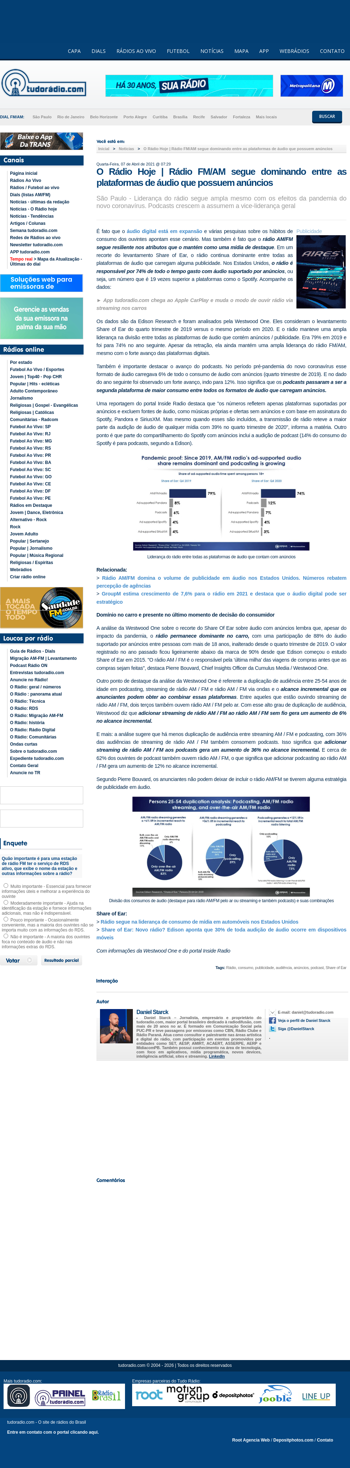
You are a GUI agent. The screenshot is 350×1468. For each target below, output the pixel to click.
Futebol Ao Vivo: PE (30, 498)
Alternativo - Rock (28, 519)
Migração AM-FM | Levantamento (43, 658)
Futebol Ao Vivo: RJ (30, 433)
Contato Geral (24, 765)
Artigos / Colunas (27, 223)
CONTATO (332, 51)
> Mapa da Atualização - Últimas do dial (46, 262)
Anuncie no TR (25, 772)
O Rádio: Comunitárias (33, 737)
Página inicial (24, 173)
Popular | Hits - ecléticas (35, 383)
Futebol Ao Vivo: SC (30, 469)
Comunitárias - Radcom (34, 419)
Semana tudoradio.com (34, 230)
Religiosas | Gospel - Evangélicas (44, 405)
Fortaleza (241, 117)
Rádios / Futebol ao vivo (34, 187)
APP (264, 51)
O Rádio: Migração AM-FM (36, 715)
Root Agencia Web (251, 1440)
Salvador (219, 117)
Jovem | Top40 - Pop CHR (36, 376)
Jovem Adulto (24, 534)
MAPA (241, 51)
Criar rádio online (27, 576)
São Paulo (41, 117)
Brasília (180, 117)
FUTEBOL (178, 51)
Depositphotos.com (293, 1440)
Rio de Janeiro (70, 117)
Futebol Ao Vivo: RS (30, 448)
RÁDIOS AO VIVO (136, 51)
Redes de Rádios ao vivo (35, 237)
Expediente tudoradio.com (37, 758)
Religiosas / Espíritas (31, 562)
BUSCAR (327, 116)
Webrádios (21, 569)
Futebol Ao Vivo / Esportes (37, 369)
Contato (325, 1440)
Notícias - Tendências (32, 216)
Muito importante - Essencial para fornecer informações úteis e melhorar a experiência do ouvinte (46, 891)
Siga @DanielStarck (296, 1029)
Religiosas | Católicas (32, 412)
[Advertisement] (221, 1117)
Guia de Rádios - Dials (32, 651)
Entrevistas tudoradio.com (37, 672)
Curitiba (160, 117)
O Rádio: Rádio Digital (32, 729)
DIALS (98, 51)
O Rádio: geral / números (35, 686)
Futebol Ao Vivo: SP (30, 426)
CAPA (74, 51)
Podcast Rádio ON (29, 665)
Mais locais (266, 117)
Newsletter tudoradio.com (36, 244)
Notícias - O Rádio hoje (33, 209)
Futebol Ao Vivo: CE (30, 483)
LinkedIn (217, 1056)
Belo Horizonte (104, 117)
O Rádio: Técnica (27, 701)
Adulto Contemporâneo (34, 391)
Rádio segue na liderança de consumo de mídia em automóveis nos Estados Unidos (200, 922)
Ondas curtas (24, 744)
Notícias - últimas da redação (39, 201)
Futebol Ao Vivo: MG (31, 441)
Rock (15, 526)
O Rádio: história (27, 722)
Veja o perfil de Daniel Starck (304, 1020)
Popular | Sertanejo (29, 541)
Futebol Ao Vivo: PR (30, 455)
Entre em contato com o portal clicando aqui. (53, 1432)
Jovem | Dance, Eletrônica (36, 512)
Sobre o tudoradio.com (33, 751)
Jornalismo (21, 398)
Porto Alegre (135, 117)
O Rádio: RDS (24, 708)
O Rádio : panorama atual (36, 694)
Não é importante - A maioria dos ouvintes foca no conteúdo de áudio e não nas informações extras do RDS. (46, 941)
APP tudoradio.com (30, 251)
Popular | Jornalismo (31, 548)
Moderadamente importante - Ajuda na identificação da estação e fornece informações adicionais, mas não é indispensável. (46, 908)
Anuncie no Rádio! (29, 679)
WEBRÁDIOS (294, 51)
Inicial (103, 149)
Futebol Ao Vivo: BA (30, 462)
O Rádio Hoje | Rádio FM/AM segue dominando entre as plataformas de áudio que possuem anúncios (238, 149)
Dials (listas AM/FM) (30, 194)
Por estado (21, 362)
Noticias (126, 149)
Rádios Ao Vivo (25, 180)
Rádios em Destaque (31, 505)
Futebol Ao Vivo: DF (30, 491)
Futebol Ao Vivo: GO (31, 476)
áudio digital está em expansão (164, 231)
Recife (199, 117)
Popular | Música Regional (36, 555)
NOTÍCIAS (212, 51)
